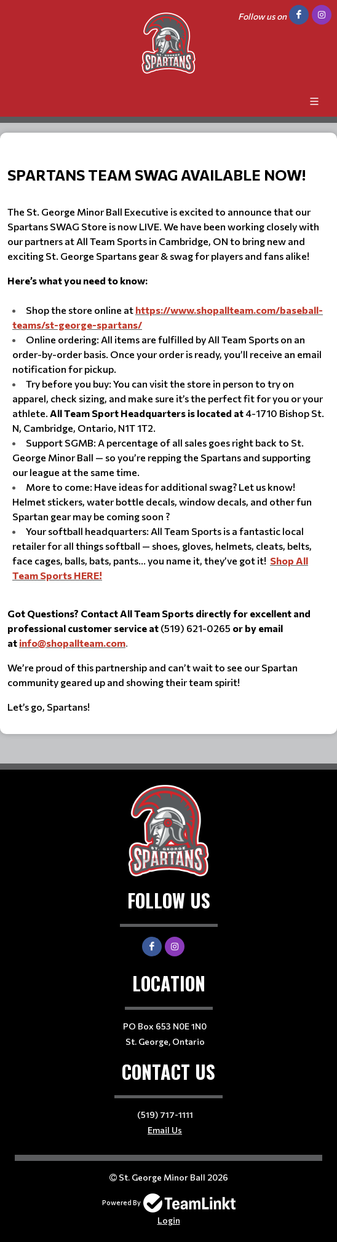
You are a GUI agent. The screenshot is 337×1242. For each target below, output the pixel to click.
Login (168, 1220)
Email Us (165, 1130)
